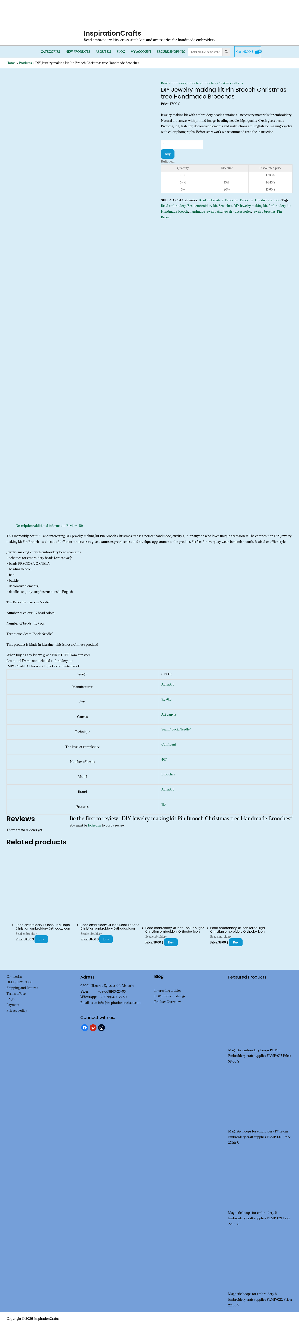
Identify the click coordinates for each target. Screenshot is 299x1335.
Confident (168, 744)
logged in (94, 825)
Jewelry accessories (237, 211)
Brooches (194, 83)
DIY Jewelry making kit (250, 206)
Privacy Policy (16, 1010)
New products (78, 52)
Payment (12, 1005)
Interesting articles (167, 990)
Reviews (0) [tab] (74, 526)
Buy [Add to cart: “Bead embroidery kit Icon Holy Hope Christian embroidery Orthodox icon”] (41, 939)
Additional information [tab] (49, 526)
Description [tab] (24, 526)
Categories (50, 52)
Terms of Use (16, 993)
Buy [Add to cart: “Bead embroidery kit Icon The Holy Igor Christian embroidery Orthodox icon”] (171, 942)
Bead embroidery (173, 83)
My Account (141, 52)
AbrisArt (167, 684)
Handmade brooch (174, 211)
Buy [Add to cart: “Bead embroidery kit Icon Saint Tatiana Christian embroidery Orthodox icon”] (106, 939)
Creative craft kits (230, 83)
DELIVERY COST (19, 982)
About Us (103, 52)
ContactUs (14, 977)
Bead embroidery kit (202, 206)
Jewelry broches (263, 211)
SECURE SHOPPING (171, 52)
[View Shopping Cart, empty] (247, 52)
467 (164, 759)
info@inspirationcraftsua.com (119, 1003)
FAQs (10, 999)
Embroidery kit (279, 206)
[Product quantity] (182, 144)
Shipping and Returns (22, 988)
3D (163, 804)
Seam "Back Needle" (176, 729)
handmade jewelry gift (206, 211)
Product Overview (167, 1002)
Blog (121, 52)
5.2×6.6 (166, 699)
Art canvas (169, 714)
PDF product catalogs (169, 996)
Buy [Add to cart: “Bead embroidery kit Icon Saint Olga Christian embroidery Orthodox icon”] (236, 942)
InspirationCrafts (112, 33)
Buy (168, 154)
